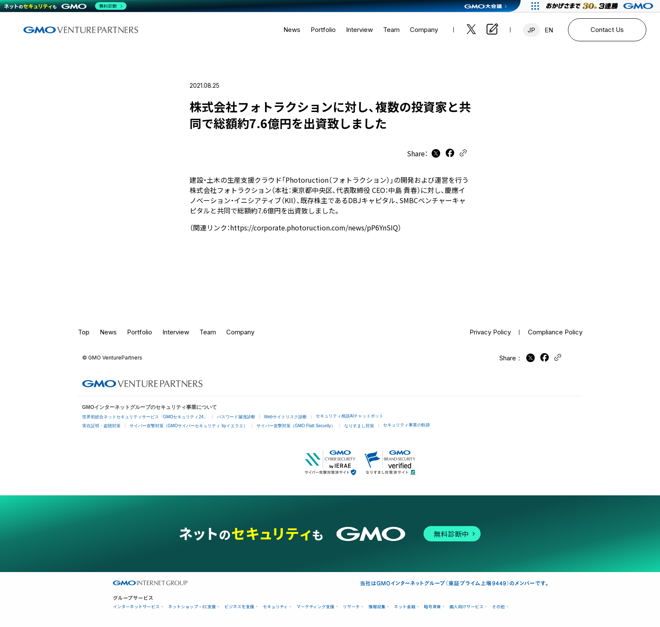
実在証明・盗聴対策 (101, 425)
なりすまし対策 (359, 425)
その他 (498, 607)
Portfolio (323, 30)
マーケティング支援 (315, 607)
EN (549, 30)
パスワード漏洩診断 (236, 416)
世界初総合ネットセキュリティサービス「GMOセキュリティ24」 (145, 416)
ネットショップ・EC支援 (192, 607)
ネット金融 (404, 607)
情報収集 (377, 607)
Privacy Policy (490, 332)
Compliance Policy (555, 332)
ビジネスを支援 (239, 607)
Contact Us (607, 30)
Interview (359, 30)
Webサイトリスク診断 (285, 416)
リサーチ (351, 607)
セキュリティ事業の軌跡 (406, 425)
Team (391, 30)
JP (531, 30)
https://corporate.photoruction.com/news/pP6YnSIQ (314, 227)
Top (83, 332)
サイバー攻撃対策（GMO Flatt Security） (296, 425)
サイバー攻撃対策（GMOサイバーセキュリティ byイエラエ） (189, 425)
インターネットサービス (136, 607)
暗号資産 (432, 607)
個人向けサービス (467, 607)
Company (424, 30)
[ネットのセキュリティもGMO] (65, 6)
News (291, 30)
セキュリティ (275, 607)
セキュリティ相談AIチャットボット (349, 416)
